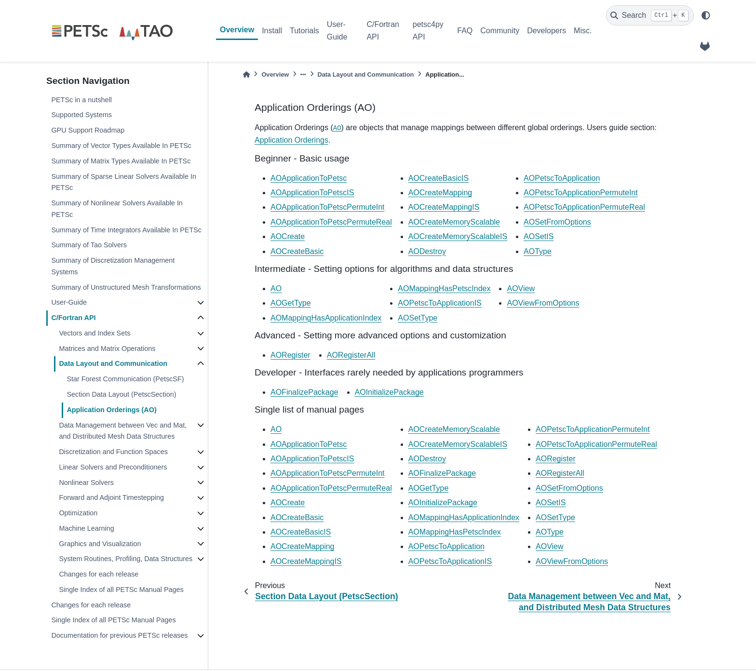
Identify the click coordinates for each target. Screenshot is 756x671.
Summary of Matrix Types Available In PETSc (120, 161)
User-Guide (337, 30)
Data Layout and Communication (113, 363)
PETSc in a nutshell (81, 100)
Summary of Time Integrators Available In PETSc (126, 230)
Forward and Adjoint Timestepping (111, 497)
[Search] (650, 15)
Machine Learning (86, 528)
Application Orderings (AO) (111, 410)
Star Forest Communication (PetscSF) (125, 379)
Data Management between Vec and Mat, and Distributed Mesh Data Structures (123, 431)
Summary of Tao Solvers (89, 245)
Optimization (78, 513)
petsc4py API (428, 30)
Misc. (583, 31)
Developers (546, 31)
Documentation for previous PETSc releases (119, 635)
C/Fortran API (382, 30)
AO (337, 128)
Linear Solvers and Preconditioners (113, 467)
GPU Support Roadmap (87, 130)
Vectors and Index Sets (94, 333)
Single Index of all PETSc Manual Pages (121, 589)
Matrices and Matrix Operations (107, 348)
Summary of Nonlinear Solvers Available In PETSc (117, 208)
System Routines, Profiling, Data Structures (125, 559)
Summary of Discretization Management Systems (113, 266)
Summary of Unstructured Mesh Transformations (126, 287)
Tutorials (304, 31)
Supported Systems (81, 115)
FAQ (464, 31)
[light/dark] (706, 15)
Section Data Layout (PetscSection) (121, 394)
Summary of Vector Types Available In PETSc (121, 145)
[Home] (246, 74)
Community (499, 31)
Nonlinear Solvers (86, 482)
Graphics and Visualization (100, 544)
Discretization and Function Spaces (113, 452)
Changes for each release (98, 574)
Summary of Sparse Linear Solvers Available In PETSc (123, 182)
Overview (237, 30)
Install (272, 31)
